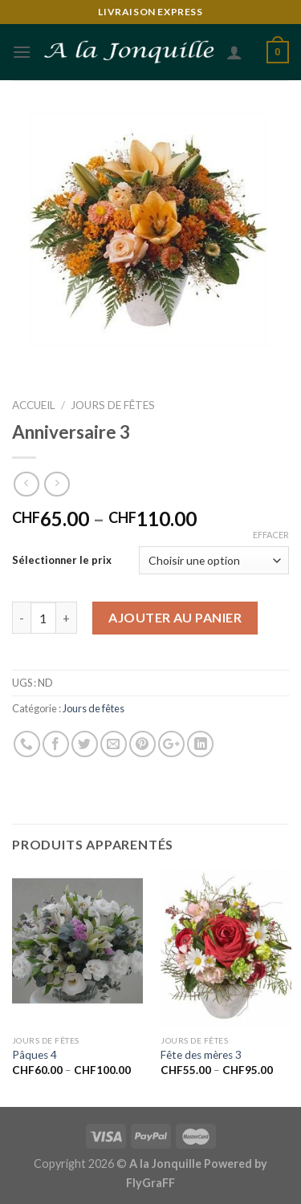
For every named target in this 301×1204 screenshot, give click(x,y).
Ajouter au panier (175, 617)
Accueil (33, 405)
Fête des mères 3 (201, 1054)
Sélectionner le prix (62, 559)
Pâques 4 (34, 1054)
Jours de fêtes (113, 405)
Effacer (271, 534)
